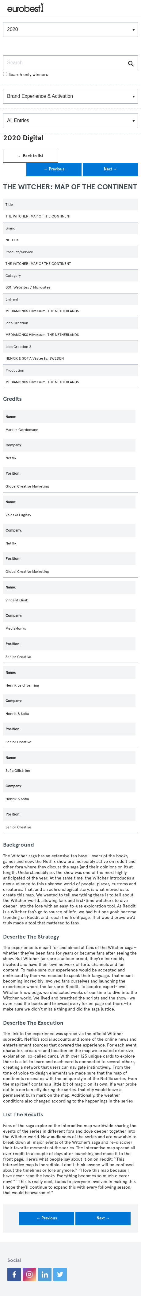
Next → (110, 169)
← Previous (54, 169)
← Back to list (30, 156)
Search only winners (25, 74)
